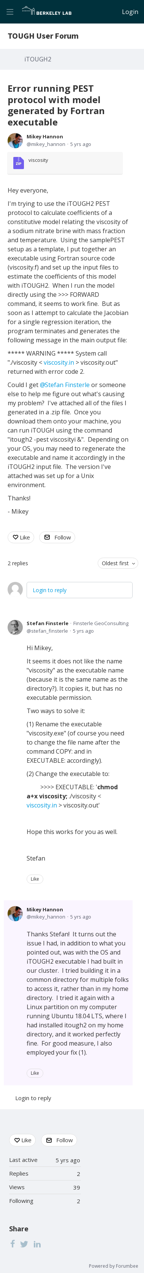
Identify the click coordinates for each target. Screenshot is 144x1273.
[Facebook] (12, 1243)
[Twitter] (24, 1243)
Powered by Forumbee (113, 1266)
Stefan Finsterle (47, 623)
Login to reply (49, 590)
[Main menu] (10, 12)
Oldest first (115, 563)
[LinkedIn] (37, 1243)
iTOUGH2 (37, 59)
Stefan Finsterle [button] (67, 385)
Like (25, 537)
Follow (62, 537)
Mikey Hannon (45, 136)
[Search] (114, 12)
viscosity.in (59, 362)
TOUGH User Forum (43, 36)
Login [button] (130, 12)
